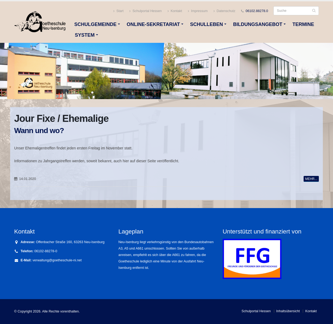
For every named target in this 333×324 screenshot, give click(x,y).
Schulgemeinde (95, 24)
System (85, 35)
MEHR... (311, 179)
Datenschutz (224, 11)
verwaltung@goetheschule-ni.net (57, 260)
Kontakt (175, 11)
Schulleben (206, 24)
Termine (303, 24)
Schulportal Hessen (145, 11)
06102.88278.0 (257, 11)
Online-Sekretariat (153, 24)
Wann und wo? (39, 130)
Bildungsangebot (257, 24)
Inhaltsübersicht (288, 311)
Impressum (198, 11)
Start (118, 11)
